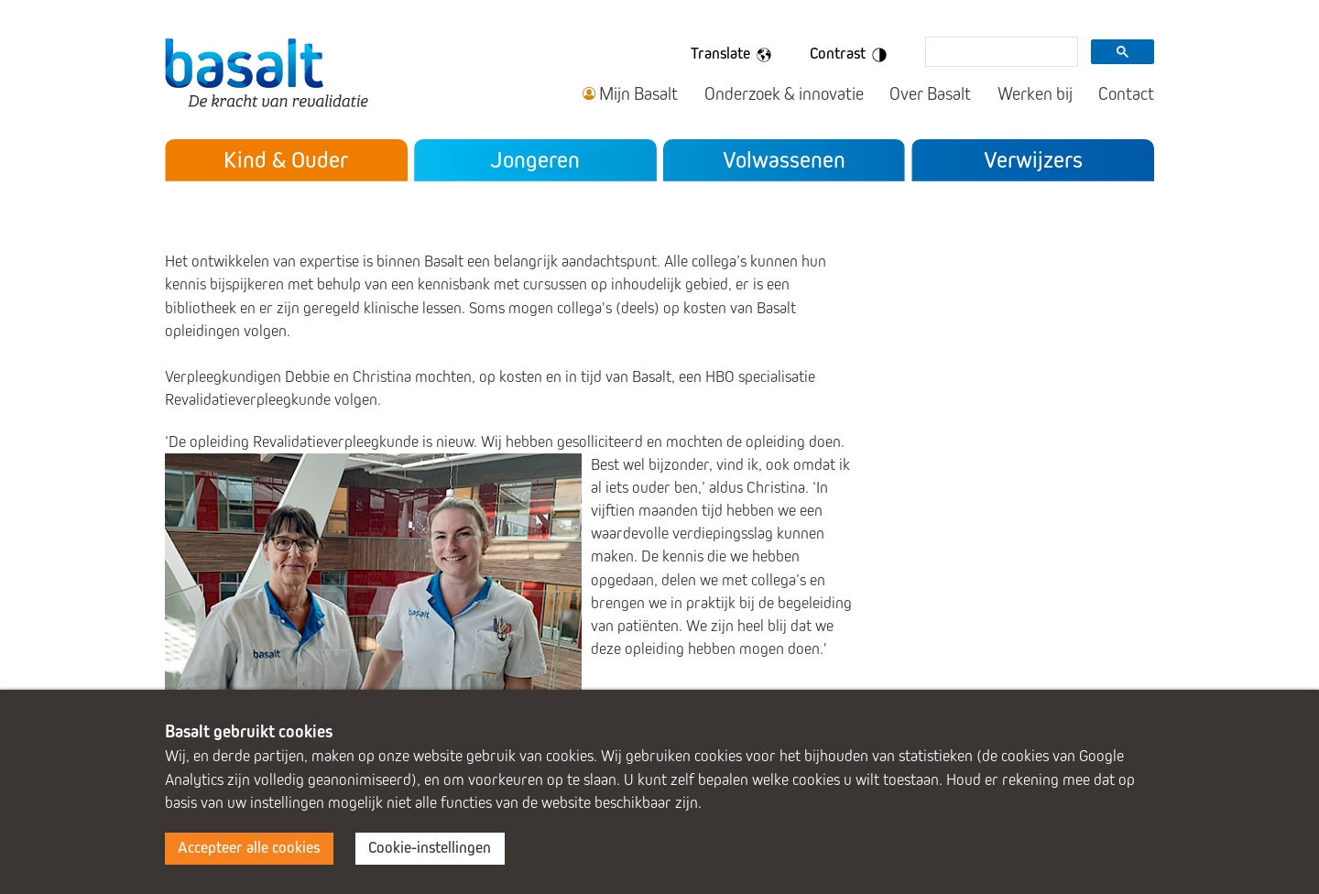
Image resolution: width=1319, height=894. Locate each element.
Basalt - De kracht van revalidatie (266, 72)
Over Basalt (930, 93)
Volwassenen (784, 160)
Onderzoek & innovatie (784, 93)
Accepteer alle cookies (249, 847)
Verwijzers (1033, 160)
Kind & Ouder (285, 160)
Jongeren (535, 160)
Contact (1126, 93)
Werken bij (1035, 93)
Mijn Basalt (638, 93)
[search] (999, 53)
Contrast (851, 55)
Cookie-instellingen (429, 847)
